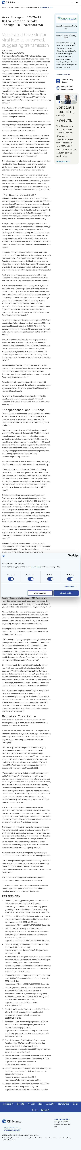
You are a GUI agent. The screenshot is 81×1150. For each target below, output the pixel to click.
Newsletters (63, 1104)
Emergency (8, 1104)
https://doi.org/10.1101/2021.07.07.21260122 (23, 925)
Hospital (20, 1104)
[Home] (10, 2)
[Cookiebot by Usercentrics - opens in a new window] (69, 555)
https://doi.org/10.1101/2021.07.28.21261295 (23, 940)
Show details (70, 587)
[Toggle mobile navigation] (76, 2)
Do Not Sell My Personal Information (13, 1138)
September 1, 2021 (46, 7)
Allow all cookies (66, 593)
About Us (50, 1104)
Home (4, 7)
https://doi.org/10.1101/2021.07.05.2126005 (22, 984)
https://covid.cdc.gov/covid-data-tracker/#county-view (26, 1089)
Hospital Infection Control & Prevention (23, 7)
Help (40, 1104)
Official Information (9, 1140)
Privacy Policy (30, 1138)
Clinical (31, 1104)
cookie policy (36, 567)
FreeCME (45, 1110)
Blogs (75, 1104)
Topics (34, 1110)
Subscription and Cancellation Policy (60, 1138)
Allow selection (40, 593)
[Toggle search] (71, 2)
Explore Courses (63, 161)
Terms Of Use (39, 1138)
